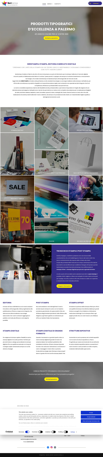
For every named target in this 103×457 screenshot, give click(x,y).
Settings (73, 454)
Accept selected (91, 439)
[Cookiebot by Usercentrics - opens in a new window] (9, 454)
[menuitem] (44, 4)
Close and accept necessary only (91, 443)
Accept (91, 435)
